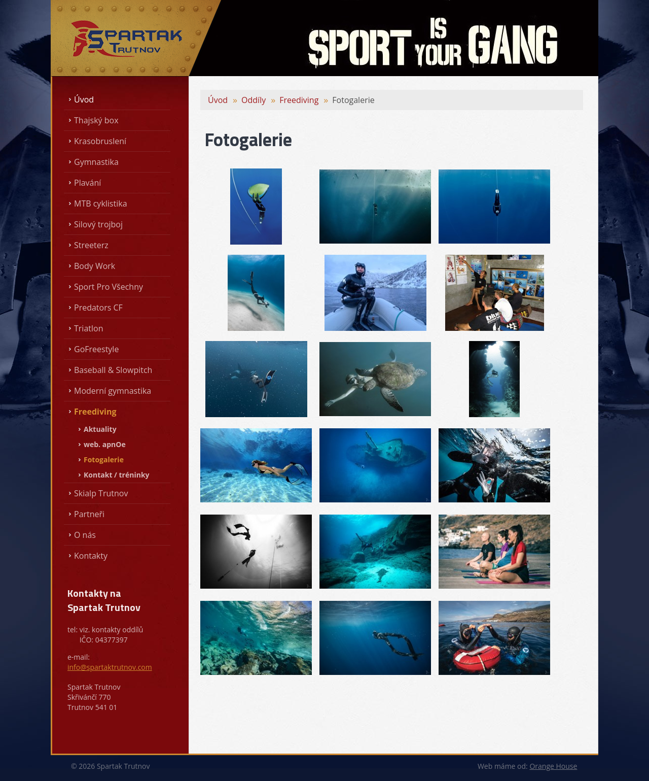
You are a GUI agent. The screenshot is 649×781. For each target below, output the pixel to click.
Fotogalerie (104, 459)
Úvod (84, 99)
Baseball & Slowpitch (113, 370)
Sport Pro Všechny (108, 286)
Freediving (95, 411)
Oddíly (253, 100)
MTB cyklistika (100, 203)
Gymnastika (96, 161)
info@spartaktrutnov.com (109, 667)
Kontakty (90, 555)
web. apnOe (105, 444)
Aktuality (100, 429)
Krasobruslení (100, 141)
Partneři (89, 514)
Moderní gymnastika (112, 390)
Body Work (94, 265)
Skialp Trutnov (101, 493)
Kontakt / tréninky (117, 475)
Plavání (87, 182)
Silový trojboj (98, 224)
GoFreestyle (96, 349)
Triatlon (88, 328)
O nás (85, 534)
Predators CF (98, 307)
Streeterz (91, 245)
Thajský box (96, 120)
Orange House (553, 766)
